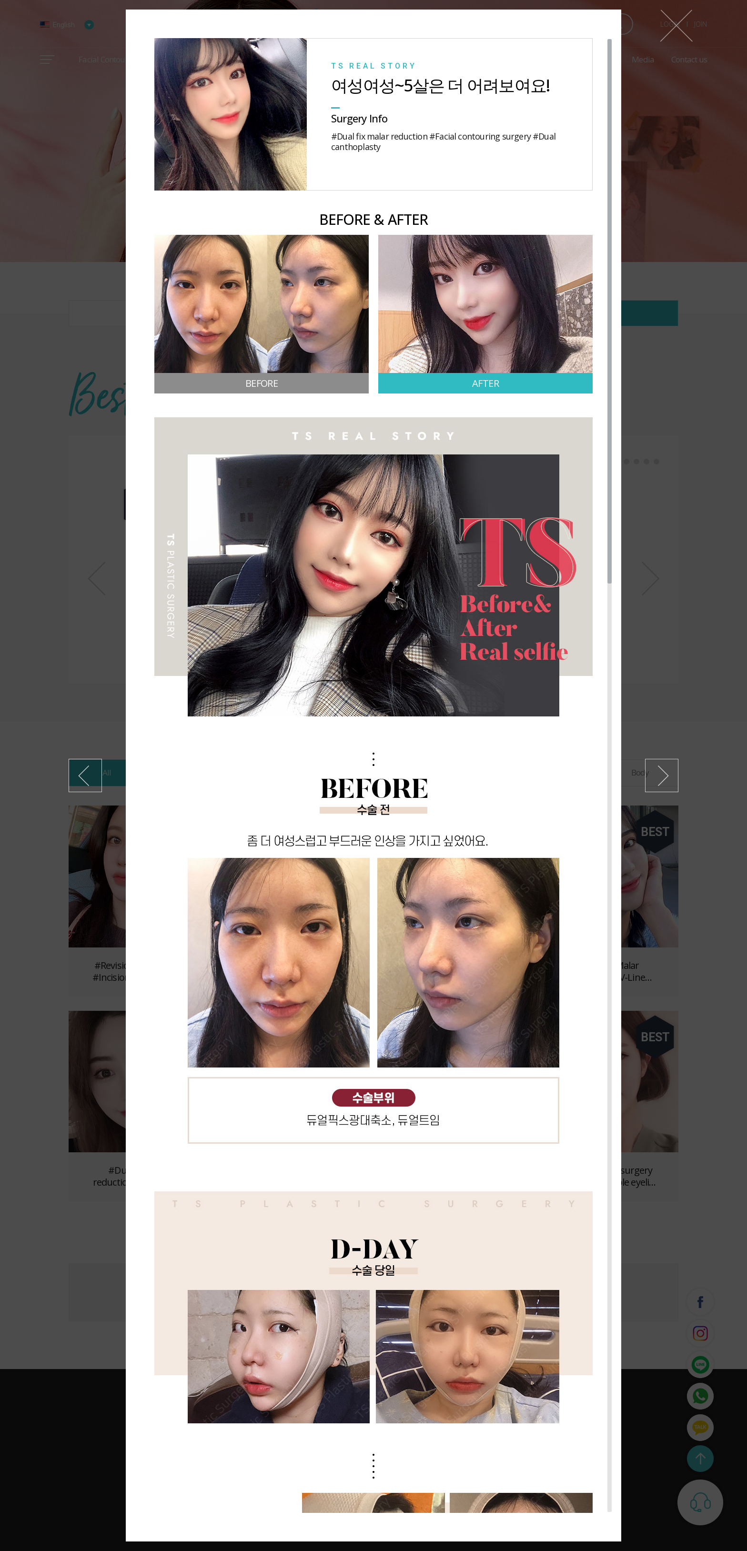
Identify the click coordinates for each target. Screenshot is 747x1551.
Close (676, 26)
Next (661, 775)
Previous (85, 775)
